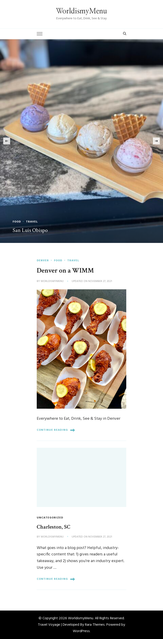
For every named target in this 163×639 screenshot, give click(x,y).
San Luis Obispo (30, 230)
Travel (32, 222)
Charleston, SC (53, 526)
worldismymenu (52, 281)
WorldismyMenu (81, 11)
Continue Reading (56, 430)
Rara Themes (95, 625)
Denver (43, 260)
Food (17, 222)
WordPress (81, 631)
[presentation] (6, 141)
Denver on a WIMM (65, 270)
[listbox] (81, 141)
